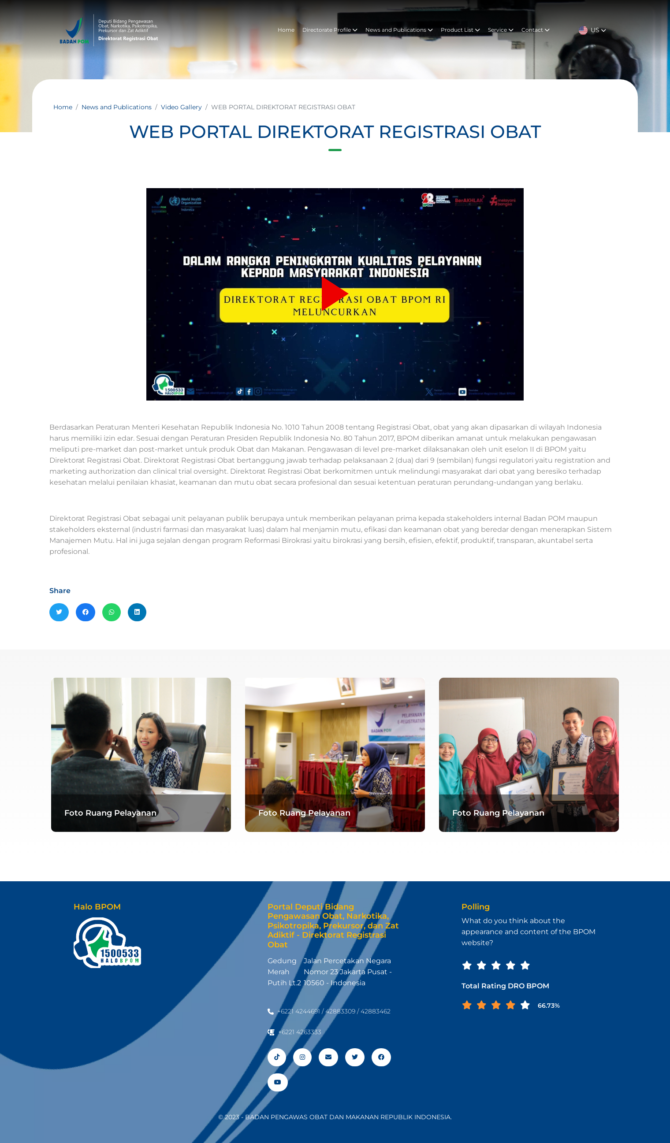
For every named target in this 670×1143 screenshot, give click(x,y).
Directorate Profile (329, 29)
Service (501, 29)
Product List (460, 29)
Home (286, 29)
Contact (535, 29)
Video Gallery (181, 107)
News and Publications (399, 29)
